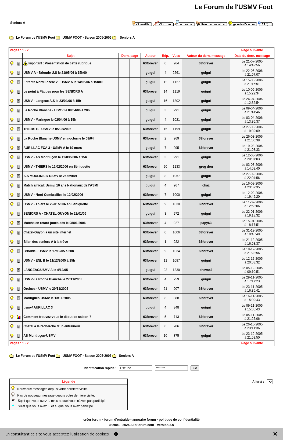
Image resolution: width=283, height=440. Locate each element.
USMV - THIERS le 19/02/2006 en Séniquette (56, 166)
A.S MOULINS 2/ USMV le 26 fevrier (50, 176)
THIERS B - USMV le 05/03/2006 (47, 129)
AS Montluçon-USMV (39, 336)
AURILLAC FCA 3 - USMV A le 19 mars (52, 148)
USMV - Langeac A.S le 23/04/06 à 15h (52, 101)
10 (165, 336)
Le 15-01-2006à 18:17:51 (252, 223)
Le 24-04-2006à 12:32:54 (252, 101)
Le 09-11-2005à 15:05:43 (252, 307)
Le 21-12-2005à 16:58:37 (252, 241)
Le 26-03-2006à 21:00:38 (252, 138)
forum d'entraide (117, 419)
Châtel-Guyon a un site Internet (47, 232)
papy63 (206, 223)
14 (165, 91)
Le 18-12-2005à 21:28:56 (252, 251)
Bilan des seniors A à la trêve (45, 242)
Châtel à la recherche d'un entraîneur (51, 326)
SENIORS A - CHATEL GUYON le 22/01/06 (54, 213)
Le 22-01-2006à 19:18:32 (252, 213)
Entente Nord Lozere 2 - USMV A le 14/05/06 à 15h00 (63, 82)
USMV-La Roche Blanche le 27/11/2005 (52, 279)
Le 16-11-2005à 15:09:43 (252, 298)
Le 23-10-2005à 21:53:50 (252, 335)
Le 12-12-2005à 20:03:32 (252, 260)
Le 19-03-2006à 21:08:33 (252, 148)
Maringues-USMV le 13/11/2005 (46, 298)
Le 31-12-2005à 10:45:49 (252, 232)
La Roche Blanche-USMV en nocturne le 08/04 (58, 138)
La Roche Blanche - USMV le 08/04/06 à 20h (56, 110)
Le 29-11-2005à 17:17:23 (252, 279)
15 (165, 129)
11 (165, 260)
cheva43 (206, 270)
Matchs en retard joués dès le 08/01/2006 (54, 223)
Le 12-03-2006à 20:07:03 (252, 157)
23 (165, 270)
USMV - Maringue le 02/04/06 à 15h (49, 120)
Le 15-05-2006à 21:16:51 (252, 82)
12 (165, 82)
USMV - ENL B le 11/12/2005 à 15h (49, 260)
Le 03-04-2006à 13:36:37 (252, 119)
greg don (206, 166)
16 (165, 101)
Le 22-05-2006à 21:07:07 (252, 72)
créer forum (92, 419)
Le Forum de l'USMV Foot (35, 37)
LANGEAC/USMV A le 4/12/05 (45, 270)
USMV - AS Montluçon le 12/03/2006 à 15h (55, 157)
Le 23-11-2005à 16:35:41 (252, 288)
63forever (150, 63)
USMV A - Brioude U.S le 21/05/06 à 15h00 (55, 73)
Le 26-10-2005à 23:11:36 (252, 326)
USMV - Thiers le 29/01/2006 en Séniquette (55, 204)
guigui (150, 73)
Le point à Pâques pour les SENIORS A (53, 91)
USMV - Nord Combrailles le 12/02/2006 (53, 195)
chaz (206, 185)
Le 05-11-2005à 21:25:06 (252, 317)
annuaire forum (144, 419)
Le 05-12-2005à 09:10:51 (252, 270)
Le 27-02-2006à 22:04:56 (252, 176)
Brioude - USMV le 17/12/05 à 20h (48, 251)
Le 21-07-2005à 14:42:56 (252, 63)
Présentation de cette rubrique (68, 63)
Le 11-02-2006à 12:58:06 (252, 204)
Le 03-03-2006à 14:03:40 (252, 166)
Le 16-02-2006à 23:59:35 (252, 185)
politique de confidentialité (179, 419)
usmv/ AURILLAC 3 (38, 307)
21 (165, 289)
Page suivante (252, 50)
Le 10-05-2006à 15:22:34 (252, 91)
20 (165, 166)
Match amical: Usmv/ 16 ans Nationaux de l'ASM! (60, 185)
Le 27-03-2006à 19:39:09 (252, 129)
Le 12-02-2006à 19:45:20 (252, 195)
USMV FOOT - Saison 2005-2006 (87, 37)
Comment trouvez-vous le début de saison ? (57, 317)
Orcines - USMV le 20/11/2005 (45, 289)
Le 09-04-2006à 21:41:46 (252, 110)
